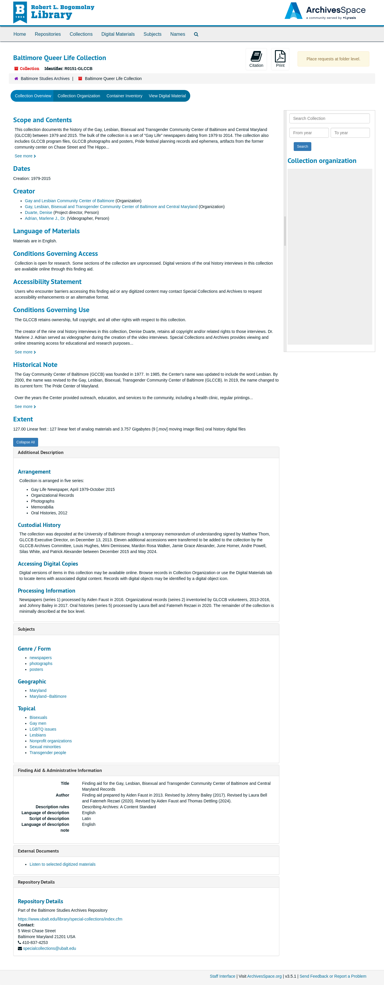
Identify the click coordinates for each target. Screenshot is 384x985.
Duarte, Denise (38, 212)
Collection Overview (33, 95)
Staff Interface (222, 976)
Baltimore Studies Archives (45, 78)
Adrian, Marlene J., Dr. (45, 218)
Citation (256, 59)
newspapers (41, 657)
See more (25, 156)
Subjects (153, 34)
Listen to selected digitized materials (63, 864)
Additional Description (41, 452)
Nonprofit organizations (51, 741)
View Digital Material (167, 95)
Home (19, 34)
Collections (81, 34)
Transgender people (48, 752)
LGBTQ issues (43, 729)
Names (177, 34)
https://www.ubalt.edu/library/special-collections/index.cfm (70, 919)
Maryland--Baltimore (48, 696)
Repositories (48, 34)
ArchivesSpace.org (264, 976)
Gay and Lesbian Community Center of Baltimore (69, 200)
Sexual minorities (45, 746)
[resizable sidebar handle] (285, 231)
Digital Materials (118, 34)
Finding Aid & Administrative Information (60, 770)
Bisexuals (38, 717)
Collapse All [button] (25, 442)
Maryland (38, 690)
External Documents (38, 851)
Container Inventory (124, 95)
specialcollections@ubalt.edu (49, 948)
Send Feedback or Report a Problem (333, 976)
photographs (41, 663)
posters (36, 669)
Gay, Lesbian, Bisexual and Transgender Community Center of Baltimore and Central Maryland (111, 206)
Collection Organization (79, 95)
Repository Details (36, 882)
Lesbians (38, 735)
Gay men (38, 723)
